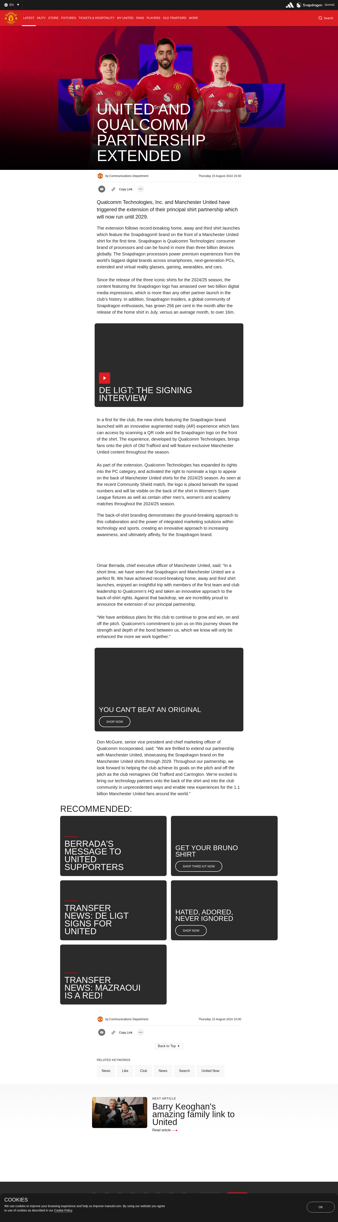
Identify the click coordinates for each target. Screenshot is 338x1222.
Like (125, 1071)
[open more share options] (140, 189)
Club (143, 1071)
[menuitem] (29, 18)
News (106, 1071)
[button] (11, 5)
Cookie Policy (63, 1210)
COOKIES (16, 1200)
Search (184, 1071)
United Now (210, 1071)
